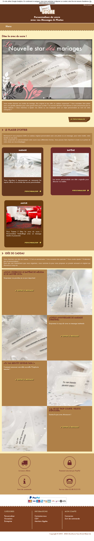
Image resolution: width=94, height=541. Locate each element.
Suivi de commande (72, 518)
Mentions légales (41, 521)
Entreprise (8, 521)
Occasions (8, 518)
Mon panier (88, 5)
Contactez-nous (41, 516)
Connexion (69, 516)
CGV (36, 518)
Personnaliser (31, 191)
